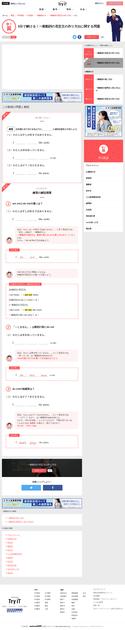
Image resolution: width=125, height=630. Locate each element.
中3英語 (37, 599)
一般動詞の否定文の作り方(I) (107, 53)
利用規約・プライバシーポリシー (105, 599)
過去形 (10, 573)
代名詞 (10, 561)
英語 (41, 9)
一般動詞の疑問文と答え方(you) (20, 522)
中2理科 (47, 596)
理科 (69, 9)
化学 (73, 606)
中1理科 (47, 593)
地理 (46, 603)
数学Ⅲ (62, 606)
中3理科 (47, 599)
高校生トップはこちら (18, 3)
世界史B (74, 615)
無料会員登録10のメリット (102, 593)
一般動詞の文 (89, 72)
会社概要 (96, 596)
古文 (84, 593)
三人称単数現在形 (14, 554)
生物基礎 (75, 599)
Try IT (62, 3)
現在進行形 (11, 565)
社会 (82, 9)
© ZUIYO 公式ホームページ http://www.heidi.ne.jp (46, 626)
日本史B (74, 612)
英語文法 (63, 593)
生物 (73, 609)
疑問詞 (10, 558)
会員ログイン (99, 3)
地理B (74, 618)
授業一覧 (96, 605)
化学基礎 (75, 596)
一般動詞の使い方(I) (15, 518)
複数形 (10, 546)
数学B (62, 612)
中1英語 (37, 593)
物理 (73, 603)
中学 (35, 590)
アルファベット (13, 535)
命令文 (10, 550)
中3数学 (37, 609)
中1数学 (37, 603)
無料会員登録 (115, 3)
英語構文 (63, 596)
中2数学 (37, 606)
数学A (62, 609)
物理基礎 (75, 593)
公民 (46, 609)
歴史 (46, 606)
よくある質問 (98, 602)
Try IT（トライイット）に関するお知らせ (108, 609)
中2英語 (37, 596)
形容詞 (10, 542)
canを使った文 (13, 569)
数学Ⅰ (62, 599)
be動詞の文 (12, 539)
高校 (61, 590)
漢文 (84, 596)
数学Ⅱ (62, 603)
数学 (55, 9)
